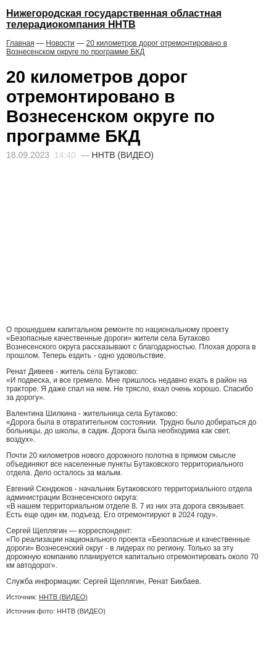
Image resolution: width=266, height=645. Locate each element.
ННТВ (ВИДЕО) (63, 597)
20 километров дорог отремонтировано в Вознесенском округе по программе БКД (116, 47)
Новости (60, 43)
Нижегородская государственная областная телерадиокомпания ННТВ (114, 19)
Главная (20, 43)
